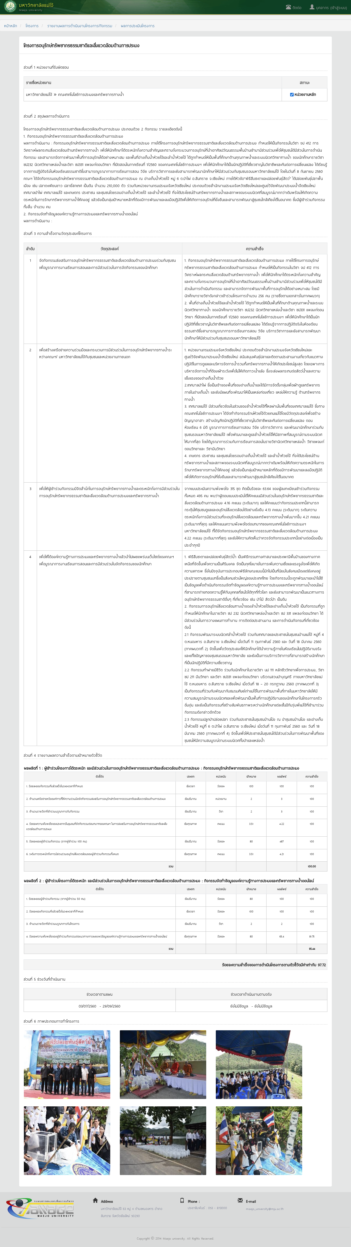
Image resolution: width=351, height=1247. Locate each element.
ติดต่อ (293, 7)
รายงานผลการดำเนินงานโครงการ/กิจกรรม (79, 25)
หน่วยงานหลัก (305, 94)
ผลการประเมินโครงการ (138, 25)
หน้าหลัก (10, 25)
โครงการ (32, 25)
